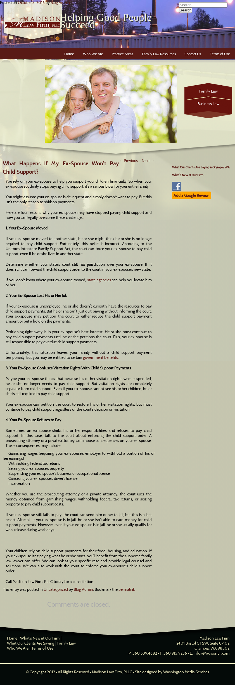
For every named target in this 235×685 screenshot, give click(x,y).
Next (148, 160)
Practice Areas (122, 54)
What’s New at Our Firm (187, 175)
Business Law (208, 103)
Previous (128, 160)
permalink (126, 589)
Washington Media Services (186, 671)
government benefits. (101, 357)
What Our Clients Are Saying (30, 643)
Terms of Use (220, 54)
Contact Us (192, 54)
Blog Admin (60, 2)
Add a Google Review (191, 195)
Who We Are (93, 54)
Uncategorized (56, 589)
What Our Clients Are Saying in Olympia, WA (201, 167)
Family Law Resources (159, 54)
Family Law (208, 91)
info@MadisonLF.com (211, 653)
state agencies (99, 279)
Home (69, 54)
